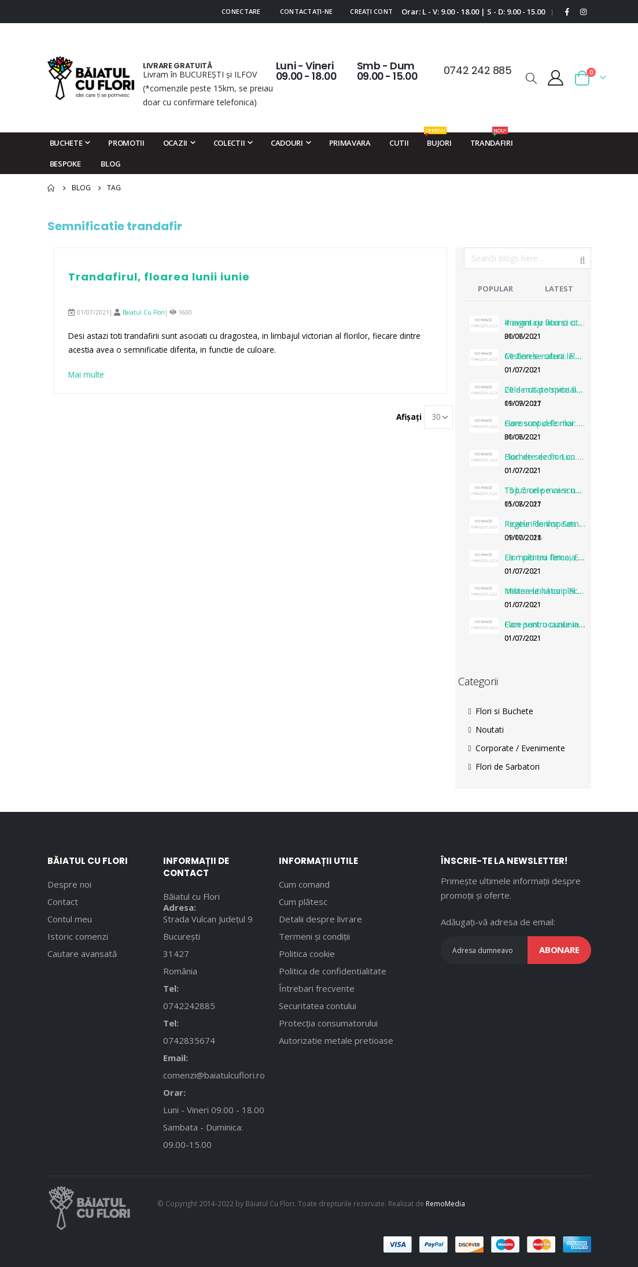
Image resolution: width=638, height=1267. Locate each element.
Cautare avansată (82, 953)
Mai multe (87, 375)
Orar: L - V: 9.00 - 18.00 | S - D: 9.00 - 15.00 (473, 11)
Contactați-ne (306, 11)
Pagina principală (51, 188)
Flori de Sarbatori (504, 766)
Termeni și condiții (314, 936)
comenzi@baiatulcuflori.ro (214, 1075)
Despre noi (69, 884)
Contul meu (69, 919)
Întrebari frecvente (317, 988)
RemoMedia (445, 1203)
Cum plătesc (303, 901)
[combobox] (527, 258)
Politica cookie (307, 953)
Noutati (486, 729)
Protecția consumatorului (328, 1023)
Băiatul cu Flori (191, 896)
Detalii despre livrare (320, 919)
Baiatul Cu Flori (144, 312)
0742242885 (189, 1005)
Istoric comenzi (77, 936)
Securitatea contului (317, 1005)
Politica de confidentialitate (332, 971)
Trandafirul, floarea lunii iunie (159, 276)
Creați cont (371, 11)
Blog (81, 188)
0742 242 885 (478, 70)
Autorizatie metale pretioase (336, 1040)
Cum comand (304, 884)
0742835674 (189, 1040)
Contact (62, 901)
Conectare (241, 11)
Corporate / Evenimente (517, 748)
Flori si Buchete (501, 710)
